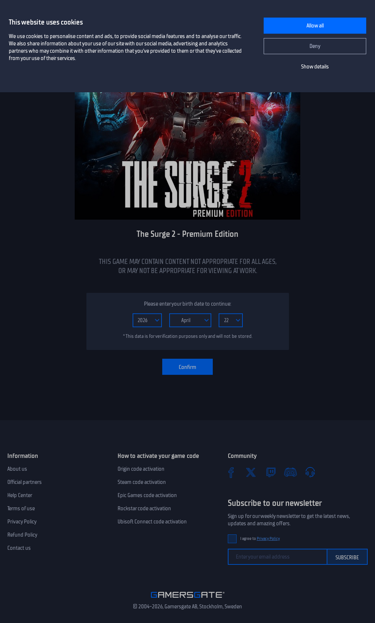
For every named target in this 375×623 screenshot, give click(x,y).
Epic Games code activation (147, 495)
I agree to (260, 538)
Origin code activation (141, 469)
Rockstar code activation (144, 508)
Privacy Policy (22, 521)
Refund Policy (22, 534)
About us (17, 469)
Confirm (187, 367)
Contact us (19, 548)
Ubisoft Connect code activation (152, 521)
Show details (315, 66)
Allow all (315, 25)
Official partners (24, 482)
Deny (314, 46)
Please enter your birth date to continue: (187, 303)
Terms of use (21, 508)
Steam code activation (142, 482)
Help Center (19, 495)
